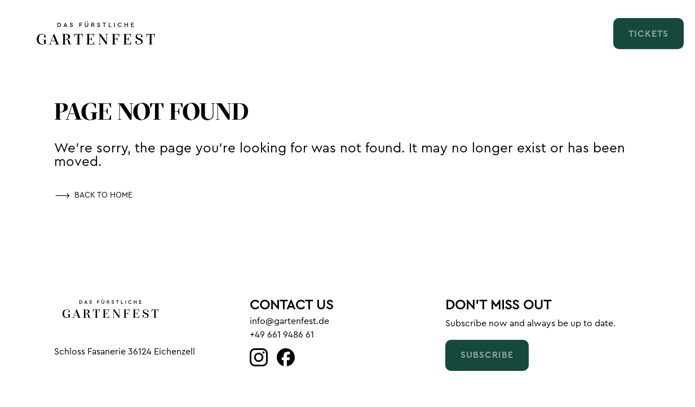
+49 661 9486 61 (282, 334)
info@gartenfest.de (289, 321)
